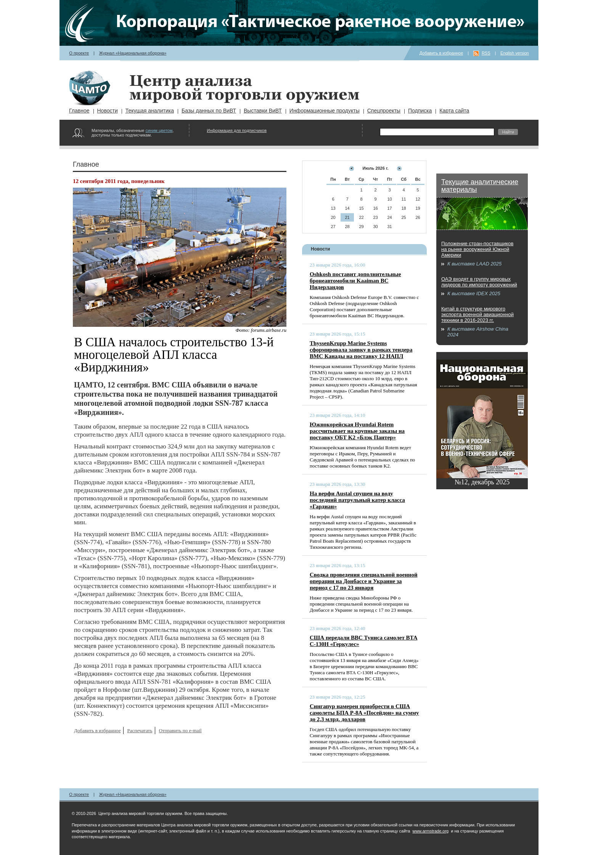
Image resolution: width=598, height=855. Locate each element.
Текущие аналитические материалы (479, 185)
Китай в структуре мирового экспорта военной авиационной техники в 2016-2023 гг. (477, 314)
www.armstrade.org (430, 831)
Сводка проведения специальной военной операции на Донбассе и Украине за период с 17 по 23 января (364, 581)
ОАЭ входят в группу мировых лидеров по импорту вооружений (479, 282)
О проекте (79, 53)
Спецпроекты (383, 111)
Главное (79, 111)
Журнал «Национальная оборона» (133, 53)
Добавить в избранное (441, 53)
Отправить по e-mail (180, 730)
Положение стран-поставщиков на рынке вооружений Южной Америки (477, 249)
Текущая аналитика (149, 111)
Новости (107, 111)
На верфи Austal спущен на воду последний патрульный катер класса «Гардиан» (357, 499)
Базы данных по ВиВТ (209, 111)
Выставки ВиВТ (263, 111)
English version (514, 53)
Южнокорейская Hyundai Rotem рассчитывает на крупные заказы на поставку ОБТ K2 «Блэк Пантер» (357, 430)
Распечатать (139, 730)
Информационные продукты (324, 111)
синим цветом (158, 130)
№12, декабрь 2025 (482, 482)
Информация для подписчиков (237, 130)
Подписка (420, 111)
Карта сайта (454, 111)
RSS (486, 53)
